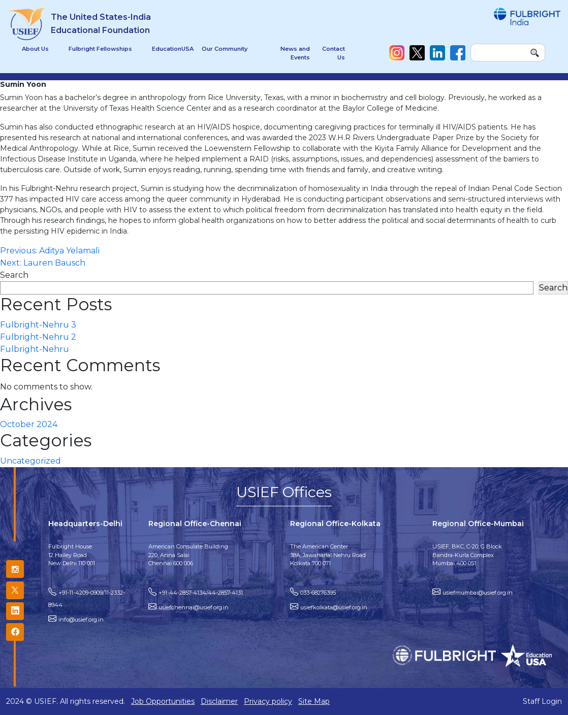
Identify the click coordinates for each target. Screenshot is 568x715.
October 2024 (28, 424)
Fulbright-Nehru (34, 349)
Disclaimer (219, 701)
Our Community (224, 48)
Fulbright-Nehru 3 (38, 325)
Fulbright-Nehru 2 (38, 337)
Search (14, 275)
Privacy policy (268, 701)
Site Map (314, 701)
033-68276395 (318, 592)
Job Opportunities (163, 701)
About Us (35, 48)
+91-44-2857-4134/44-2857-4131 (201, 592)
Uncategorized (30, 461)
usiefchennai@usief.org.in (194, 607)
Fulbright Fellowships (100, 48)
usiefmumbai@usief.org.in (478, 592)
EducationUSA (173, 48)
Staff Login (542, 701)
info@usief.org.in (81, 619)
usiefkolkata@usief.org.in (333, 607)
